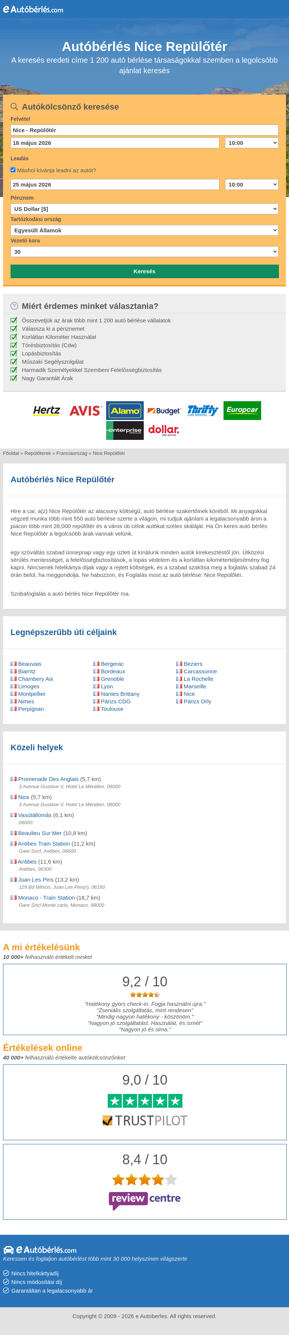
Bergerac (108, 664)
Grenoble (108, 679)
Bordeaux (109, 671)
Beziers (189, 664)
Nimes (22, 701)
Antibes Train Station (40, 843)
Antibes (24, 861)
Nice (185, 694)
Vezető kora (25, 241)
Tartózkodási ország (36, 219)
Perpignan (27, 709)
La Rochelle (194, 679)
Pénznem (22, 198)
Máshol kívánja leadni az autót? (56, 170)
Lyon (103, 686)
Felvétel (20, 119)
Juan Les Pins (32, 879)
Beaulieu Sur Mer (36, 833)
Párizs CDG (112, 701)
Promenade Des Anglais (45, 779)
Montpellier (28, 694)
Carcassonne (196, 671)
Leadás (20, 158)
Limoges (25, 686)
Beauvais (26, 664)
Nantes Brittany (116, 694)
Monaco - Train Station (43, 897)
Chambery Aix (32, 679)
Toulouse (108, 709)
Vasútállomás (31, 815)
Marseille (191, 686)
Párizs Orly (193, 701)
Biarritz (23, 671)
